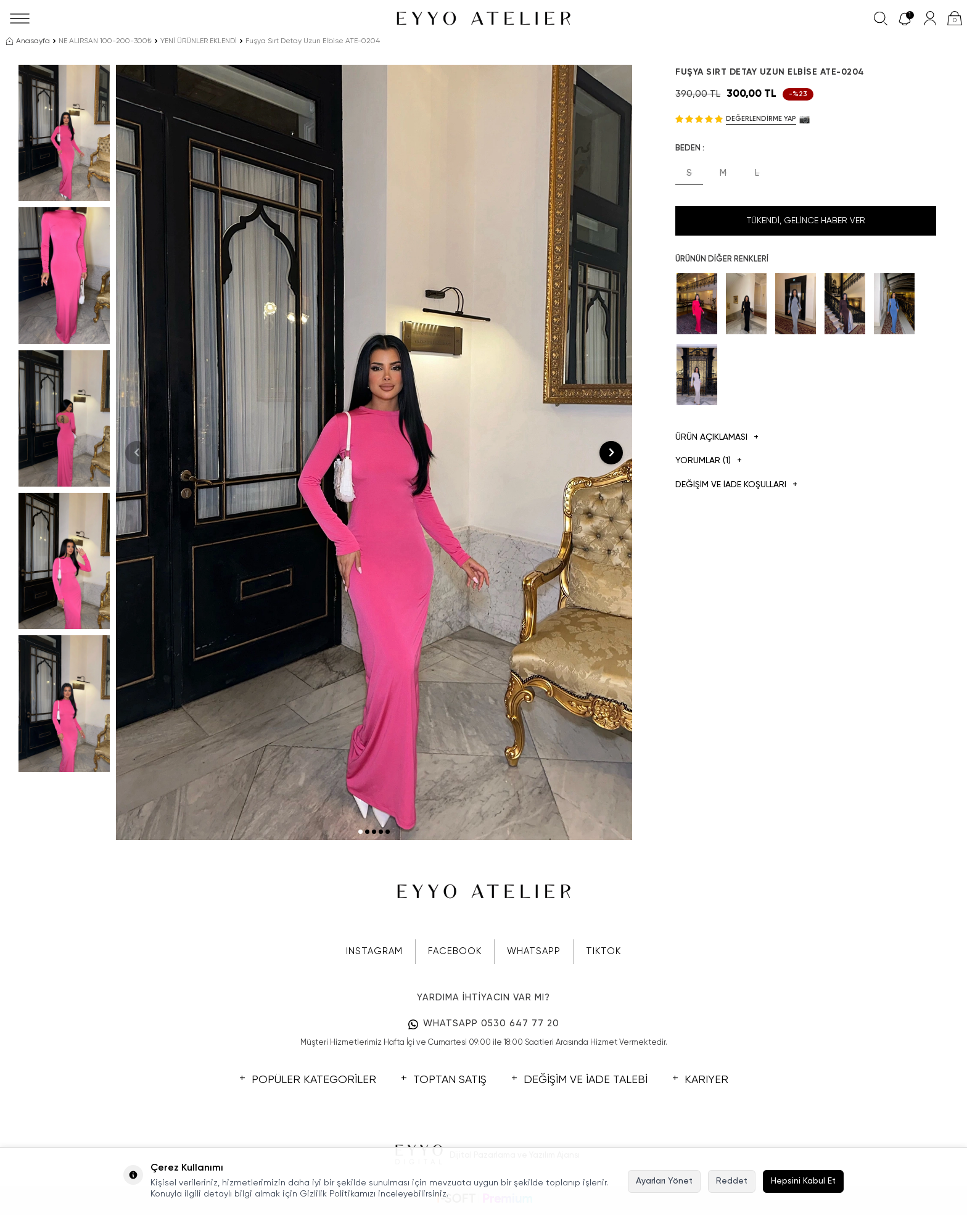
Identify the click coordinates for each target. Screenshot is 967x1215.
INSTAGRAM (374, 951)
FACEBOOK (455, 951)
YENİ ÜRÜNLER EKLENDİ (198, 41)
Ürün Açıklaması (717, 437)
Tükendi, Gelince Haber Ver (806, 220)
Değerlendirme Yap (761, 118)
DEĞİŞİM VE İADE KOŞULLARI (736, 485)
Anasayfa (28, 41)
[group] (374, 452)
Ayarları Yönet (664, 1181)
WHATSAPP (534, 951)
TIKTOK (603, 951)
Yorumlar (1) (708, 461)
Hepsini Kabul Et (803, 1181)
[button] (360, 832)
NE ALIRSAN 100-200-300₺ (105, 41)
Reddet (731, 1181)
